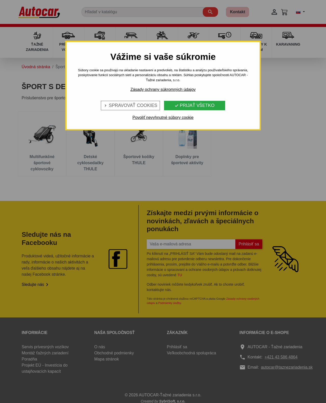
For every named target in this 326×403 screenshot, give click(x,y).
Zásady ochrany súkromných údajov (163, 89)
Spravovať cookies (130, 105)
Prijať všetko (194, 105)
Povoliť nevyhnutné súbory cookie (163, 117)
